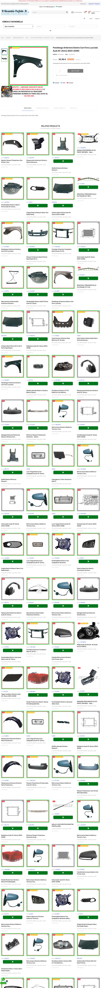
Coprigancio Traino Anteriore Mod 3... (61, 480)
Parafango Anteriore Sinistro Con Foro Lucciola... (11, 250)
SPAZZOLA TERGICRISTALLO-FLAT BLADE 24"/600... (87, 195)
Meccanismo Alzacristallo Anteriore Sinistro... (9, 302)
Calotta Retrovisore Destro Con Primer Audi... (87, 873)
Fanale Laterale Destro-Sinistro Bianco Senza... (37, 391)
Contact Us (83, 3)
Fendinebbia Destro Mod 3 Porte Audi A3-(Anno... (37, 302)
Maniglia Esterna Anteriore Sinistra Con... (86, 614)
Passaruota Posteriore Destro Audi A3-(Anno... (11, 614)
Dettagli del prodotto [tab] (42, 108)
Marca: (55, 54)
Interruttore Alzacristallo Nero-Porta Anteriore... (87, 339)
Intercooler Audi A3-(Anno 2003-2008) (86, 258)
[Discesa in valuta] (91, 19)
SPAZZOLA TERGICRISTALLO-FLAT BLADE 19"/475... (87, 286)
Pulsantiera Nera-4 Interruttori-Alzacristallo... (12, 970)
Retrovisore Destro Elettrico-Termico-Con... (87, 472)
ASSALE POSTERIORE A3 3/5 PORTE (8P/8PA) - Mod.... (86, 151)
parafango (60, 54)
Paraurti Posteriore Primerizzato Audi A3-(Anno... (37, 784)
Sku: (66, 54)
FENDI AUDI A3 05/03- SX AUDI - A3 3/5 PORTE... (87, 645)
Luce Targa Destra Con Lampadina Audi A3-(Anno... (35, 472)
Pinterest (70, 83)
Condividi (57, 83)
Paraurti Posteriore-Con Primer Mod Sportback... (87, 792)
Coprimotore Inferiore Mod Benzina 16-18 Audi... (61, 339)
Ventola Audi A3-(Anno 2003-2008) (87, 525)
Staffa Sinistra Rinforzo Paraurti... (60, 169)
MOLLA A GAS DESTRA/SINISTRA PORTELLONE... (63, 825)
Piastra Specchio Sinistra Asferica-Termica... (35, 917)
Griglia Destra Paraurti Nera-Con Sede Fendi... (37, 213)
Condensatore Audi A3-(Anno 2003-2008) (87, 436)
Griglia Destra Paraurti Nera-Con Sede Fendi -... (12, 569)
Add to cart (75, 71)
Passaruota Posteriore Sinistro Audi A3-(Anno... (87, 391)
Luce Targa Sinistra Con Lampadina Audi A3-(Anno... (35, 561)
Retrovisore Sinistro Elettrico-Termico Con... (36, 881)
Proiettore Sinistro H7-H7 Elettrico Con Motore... (60, 391)
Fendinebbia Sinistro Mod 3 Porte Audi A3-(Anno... (10, 206)
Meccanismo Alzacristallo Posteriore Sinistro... (35, 614)
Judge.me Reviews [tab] (59, 108)
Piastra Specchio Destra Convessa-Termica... (85, 569)
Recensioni (73, 108)
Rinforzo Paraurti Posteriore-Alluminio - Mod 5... (36, 436)
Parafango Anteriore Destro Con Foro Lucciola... (62, 302)
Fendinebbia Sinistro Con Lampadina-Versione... (60, 561)
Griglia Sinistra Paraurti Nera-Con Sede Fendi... (87, 925)
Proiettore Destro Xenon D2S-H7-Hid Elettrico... (62, 962)
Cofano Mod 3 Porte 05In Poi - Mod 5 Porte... (87, 962)
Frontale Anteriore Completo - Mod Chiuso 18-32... (62, 250)
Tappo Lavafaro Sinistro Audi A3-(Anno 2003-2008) (11, 695)
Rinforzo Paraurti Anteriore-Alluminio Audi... (35, 836)
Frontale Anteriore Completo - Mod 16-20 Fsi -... (36, 650)
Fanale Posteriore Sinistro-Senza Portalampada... (10, 881)
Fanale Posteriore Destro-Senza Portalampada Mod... (37, 703)
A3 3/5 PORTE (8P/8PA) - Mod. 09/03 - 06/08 (10, 164)
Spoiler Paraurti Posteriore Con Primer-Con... (11, 161)
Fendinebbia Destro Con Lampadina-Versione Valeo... (61, 917)
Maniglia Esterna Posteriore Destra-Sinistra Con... (10, 436)
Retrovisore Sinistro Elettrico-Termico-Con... (62, 428)
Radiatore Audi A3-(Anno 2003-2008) (37, 347)
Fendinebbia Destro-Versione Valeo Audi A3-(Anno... (11, 658)
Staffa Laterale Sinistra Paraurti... (59, 747)
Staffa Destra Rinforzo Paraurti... (8, 480)
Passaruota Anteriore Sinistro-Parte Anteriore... (36, 161)
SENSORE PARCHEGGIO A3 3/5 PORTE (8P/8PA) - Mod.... (87, 702)
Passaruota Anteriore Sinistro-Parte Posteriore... (11, 784)
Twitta (63, 83)
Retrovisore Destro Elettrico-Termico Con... (36, 525)
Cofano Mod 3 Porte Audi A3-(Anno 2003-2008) (61, 213)
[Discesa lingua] (97, 19)
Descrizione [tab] (27, 108)
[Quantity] (60, 71)
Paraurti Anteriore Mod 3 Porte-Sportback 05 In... (37, 258)
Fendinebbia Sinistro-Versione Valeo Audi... (62, 703)
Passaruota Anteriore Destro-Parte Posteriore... (11, 739)
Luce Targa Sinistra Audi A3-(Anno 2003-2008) (61, 525)
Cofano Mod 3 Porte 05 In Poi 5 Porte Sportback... (11, 347)
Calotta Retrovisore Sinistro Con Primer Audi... (61, 658)
